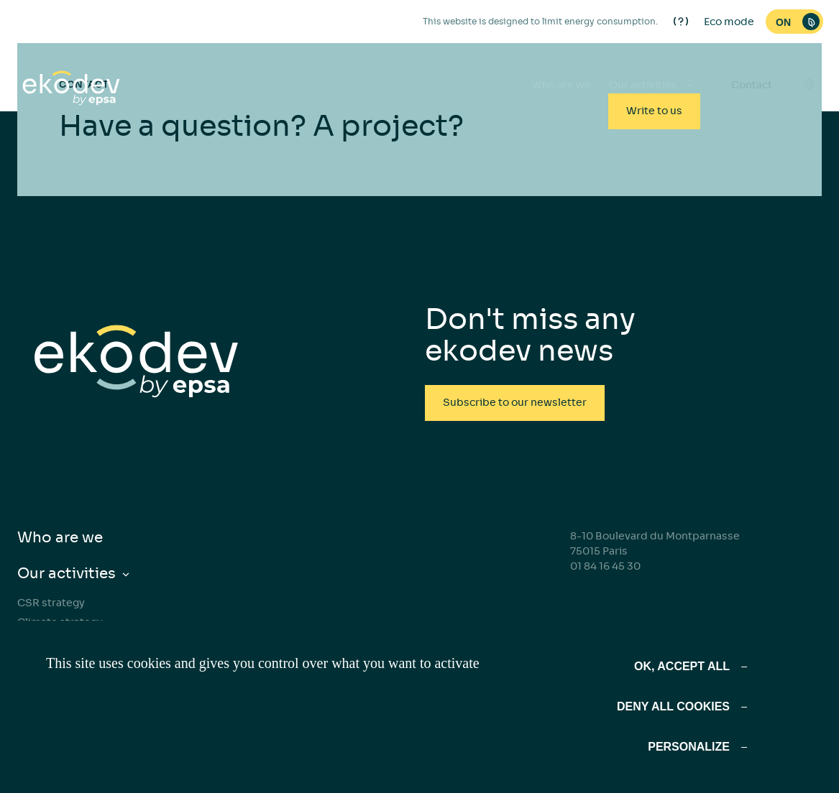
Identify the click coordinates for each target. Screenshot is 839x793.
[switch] (794, 21)
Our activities (66, 574)
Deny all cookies (673, 706)
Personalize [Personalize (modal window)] (689, 747)
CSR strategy (51, 602)
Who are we (561, 84)
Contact (751, 84)
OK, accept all (682, 666)
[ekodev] (71, 89)
